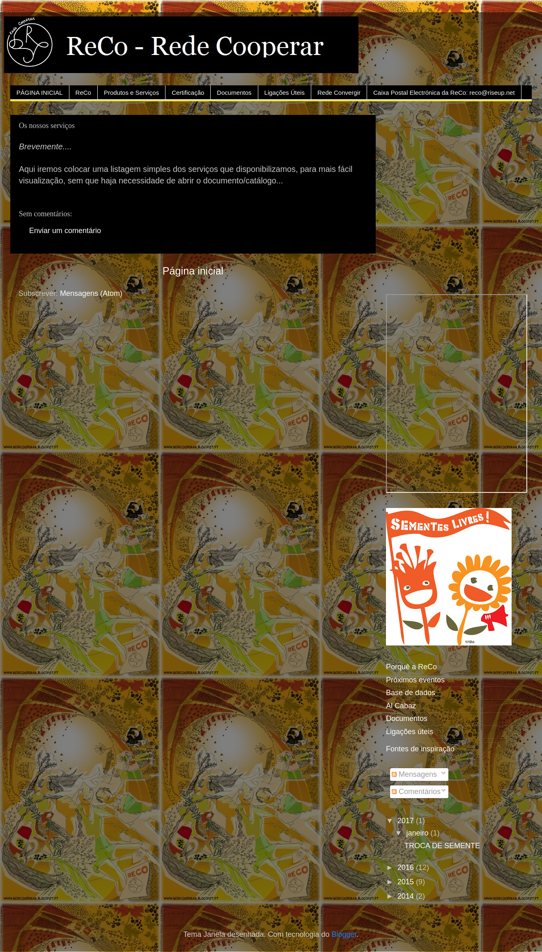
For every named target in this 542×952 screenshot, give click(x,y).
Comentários (416, 791)
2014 (406, 896)
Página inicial (193, 271)
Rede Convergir (339, 92)
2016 (406, 867)
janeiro (418, 833)
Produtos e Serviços (131, 92)
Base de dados (410, 693)
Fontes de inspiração (420, 749)
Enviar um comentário (65, 231)
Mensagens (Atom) (91, 293)
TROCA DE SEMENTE (442, 846)
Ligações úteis (409, 732)
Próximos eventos (415, 680)
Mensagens (414, 774)
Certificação (188, 92)
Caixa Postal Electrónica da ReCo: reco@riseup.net (444, 92)
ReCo (83, 92)
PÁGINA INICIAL (39, 92)
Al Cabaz (401, 706)
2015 (406, 882)
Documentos (234, 92)
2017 (406, 821)
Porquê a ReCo (411, 667)
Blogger (344, 934)
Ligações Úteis (284, 92)
